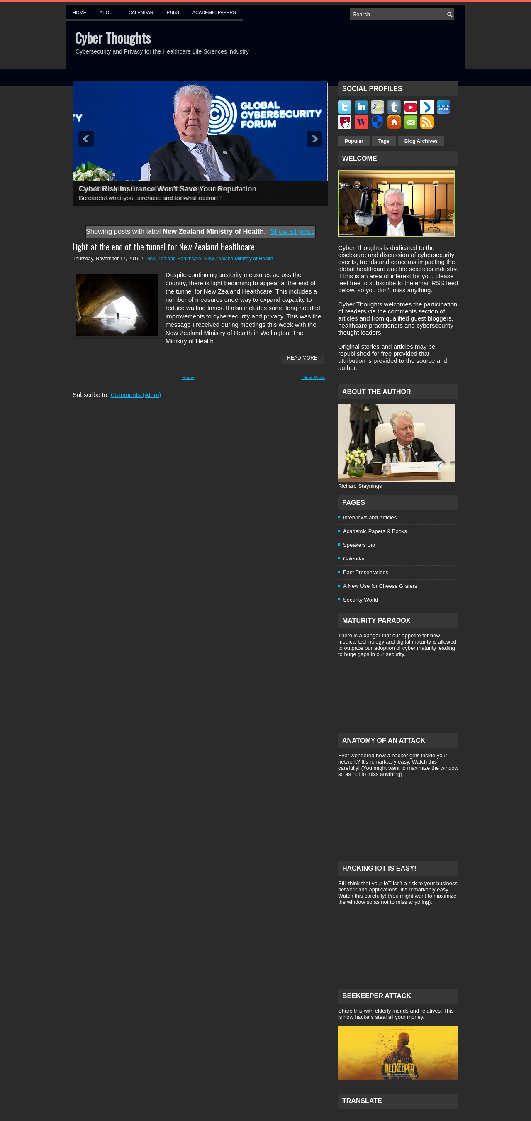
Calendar (141, 12)
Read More (302, 358)
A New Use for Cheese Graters (380, 586)
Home (79, 12)
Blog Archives (421, 141)
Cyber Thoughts (113, 37)
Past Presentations (365, 572)
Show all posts (292, 231)
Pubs (173, 12)
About (107, 12)
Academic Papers (214, 12)
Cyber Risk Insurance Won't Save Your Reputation (167, 189)
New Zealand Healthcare (173, 259)
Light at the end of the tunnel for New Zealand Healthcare (164, 246)
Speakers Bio (359, 545)
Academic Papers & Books (375, 531)
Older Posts (313, 377)
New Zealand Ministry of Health (238, 259)
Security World (360, 600)
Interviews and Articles (370, 517)
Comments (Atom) (136, 394)
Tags (384, 141)
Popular (354, 141)
